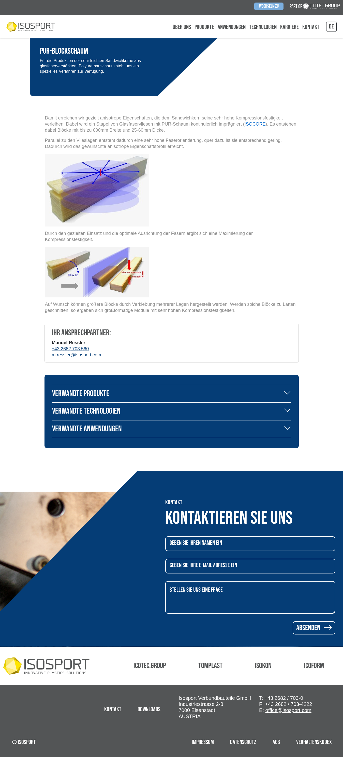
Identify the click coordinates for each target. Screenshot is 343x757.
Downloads (149, 709)
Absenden (314, 627)
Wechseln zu (269, 6)
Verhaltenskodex (314, 742)
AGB (276, 742)
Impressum (203, 742)
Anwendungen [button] (232, 27)
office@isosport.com (288, 710)
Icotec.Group (149, 665)
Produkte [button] (204, 27)
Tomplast (210, 665)
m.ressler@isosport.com (76, 354)
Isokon (263, 665)
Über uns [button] (182, 27)
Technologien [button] (263, 27)
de (331, 26)
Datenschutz (243, 742)
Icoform (314, 665)
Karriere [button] (289, 27)
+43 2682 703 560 (70, 348)
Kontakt (310, 27)
